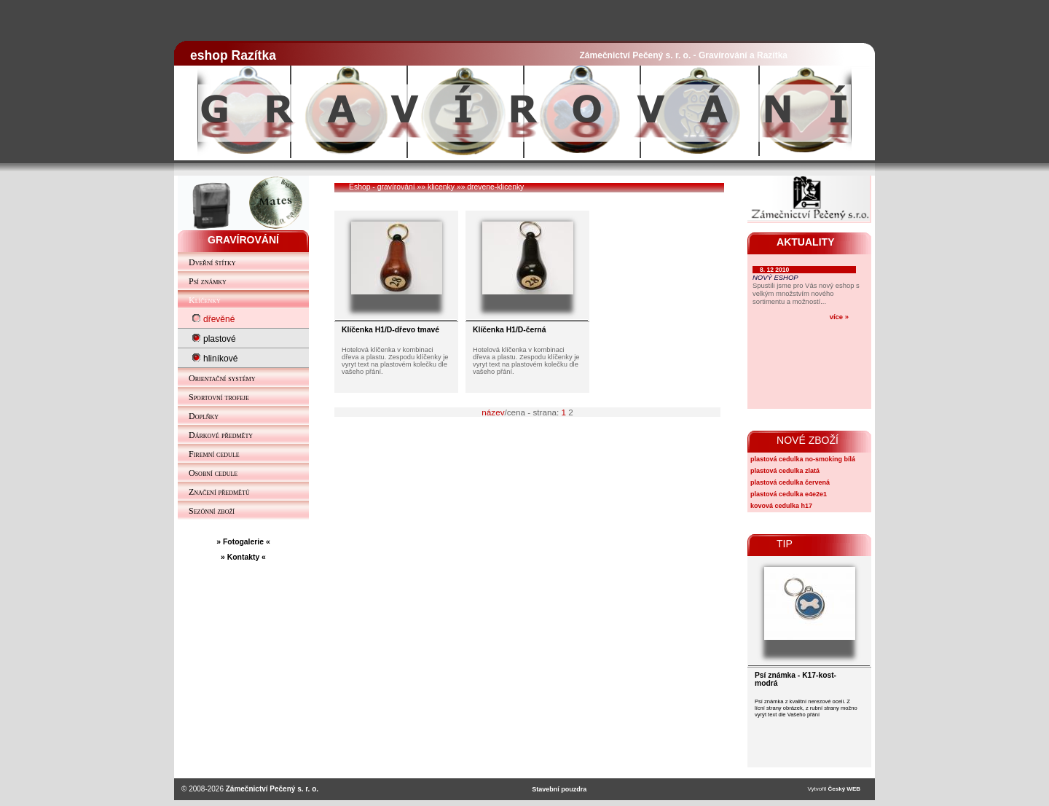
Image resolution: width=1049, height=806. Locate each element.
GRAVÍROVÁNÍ (243, 240)
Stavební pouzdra (559, 789)
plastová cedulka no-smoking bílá (802, 459)
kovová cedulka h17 (781, 505)
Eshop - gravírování (382, 187)
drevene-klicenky (495, 187)
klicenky (441, 187)
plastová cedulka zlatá (785, 470)
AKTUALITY (806, 242)
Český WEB (844, 789)
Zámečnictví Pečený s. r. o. (272, 789)
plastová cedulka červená (790, 482)
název (493, 412)
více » (839, 317)
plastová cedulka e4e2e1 (788, 494)
